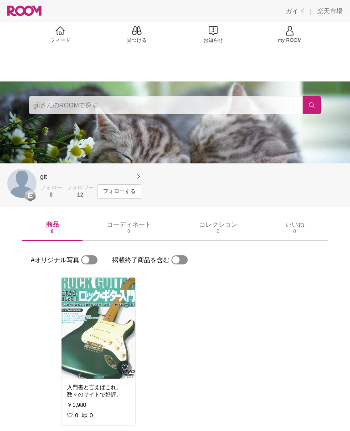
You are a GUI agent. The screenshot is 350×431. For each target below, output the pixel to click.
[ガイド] (295, 11)
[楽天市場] (330, 11)
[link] (98, 328)
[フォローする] (119, 191)
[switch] (89, 259)
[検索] (312, 105)
